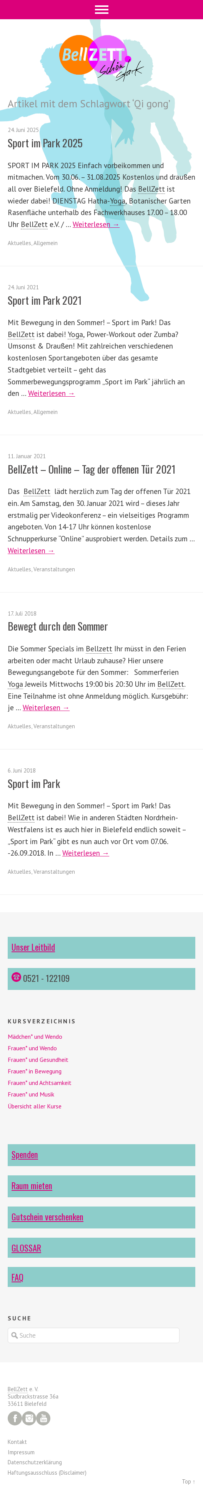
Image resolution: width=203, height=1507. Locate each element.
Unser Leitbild (33, 946)
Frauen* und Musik (31, 1094)
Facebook (15, 1418)
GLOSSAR (26, 1247)
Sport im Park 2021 (45, 300)
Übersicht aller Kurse (35, 1106)
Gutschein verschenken (47, 1216)
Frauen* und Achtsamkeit (40, 1082)
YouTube (43, 1418)
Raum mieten (32, 1185)
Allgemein (45, 243)
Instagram (29, 1418)
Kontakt (17, 1441)
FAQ (17, 1276)
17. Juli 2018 (22, 613)
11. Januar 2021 (27, 456)
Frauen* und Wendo (32, 1048)
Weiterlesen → (96, 224)
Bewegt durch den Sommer (58, 626)
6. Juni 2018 (22, 770)
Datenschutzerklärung (35, 1462)
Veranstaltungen (54, 569)
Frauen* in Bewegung (35, 1071)
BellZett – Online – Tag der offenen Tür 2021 (92, 469)
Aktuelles (19, 243)
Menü (102, 9)
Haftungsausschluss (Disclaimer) (47, 1472)
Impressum (21, 1452)
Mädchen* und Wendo (35, 1036)
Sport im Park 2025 (45, 142)
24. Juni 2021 (23, 287)
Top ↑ (188, 1481)
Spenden (25, 1154)
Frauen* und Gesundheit (38, 1059)
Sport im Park (34, 783)
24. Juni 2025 (23, 130)
